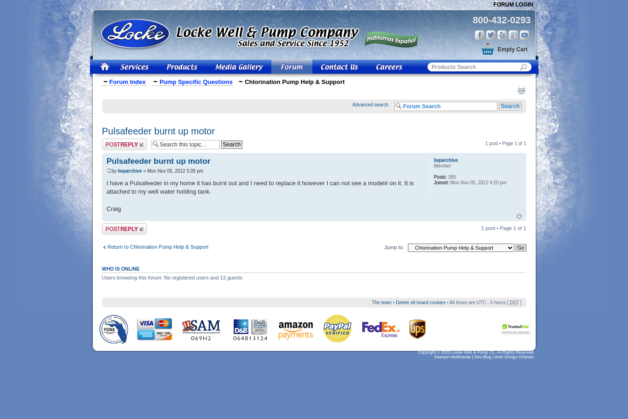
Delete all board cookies (421, 302)
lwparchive (130, 171)
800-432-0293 (502, 20)
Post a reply (124, 144)
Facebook (479, 35)
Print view (521, 90)
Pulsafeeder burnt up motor (158, 131)
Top (519, 216)
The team (382, 302)
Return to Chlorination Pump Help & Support (158, 247)
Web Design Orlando (514, 357)
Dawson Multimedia (452, 357)
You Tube (524, 35)
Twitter (491, 35)
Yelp (502, 35)
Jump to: (394, 247)
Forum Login (513, 4)
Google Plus (513, 35)
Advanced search (370, 104)
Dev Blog (482, 357)
